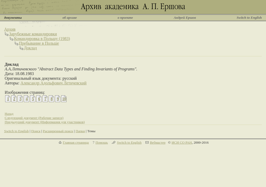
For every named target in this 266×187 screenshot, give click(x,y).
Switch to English (249, 17)
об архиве (69, 17)
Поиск (36, 131)
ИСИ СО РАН (181, 142)
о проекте (125, 17)
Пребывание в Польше (39, 43)
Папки (80, 131)
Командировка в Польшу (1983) (42, 38)
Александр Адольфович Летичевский (54, 83)
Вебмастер (157, 142)
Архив (10, 29)
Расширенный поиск (58, 131)
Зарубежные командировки (33, 34)
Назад (9, 114)
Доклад (30, 48)
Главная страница (76, 142)
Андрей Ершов (185, 17)
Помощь (102, 142)
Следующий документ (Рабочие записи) (34, 118)
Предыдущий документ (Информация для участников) (45, 122)
